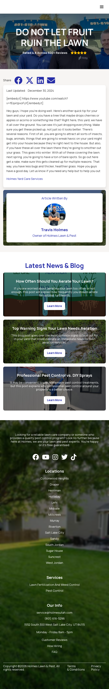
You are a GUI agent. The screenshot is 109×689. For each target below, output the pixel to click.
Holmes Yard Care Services (24, 179)
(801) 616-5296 (54, 618)
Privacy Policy (96, 668)
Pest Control (54, 590)
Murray (54, 520)
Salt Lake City (54, 532)
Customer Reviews (54, 640)
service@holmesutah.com (54, 612)
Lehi (54, 502)
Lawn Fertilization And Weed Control (54, 585)
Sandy (54, 539)
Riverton (55, 527)
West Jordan (54, 563)
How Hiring (54, 646)
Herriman (54, 490)
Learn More (54, 306)
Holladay (54, 496)
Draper (54, 484)
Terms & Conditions (76, 668)
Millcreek (54, 515)
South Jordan (54, 545)
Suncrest (54, 557)
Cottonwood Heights (54, 478)
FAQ (54, 652)
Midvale (54, 508)
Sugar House (54, 551)
